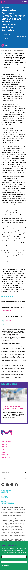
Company (4, 439)
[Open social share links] (2, 45)
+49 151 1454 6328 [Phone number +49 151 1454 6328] (10, 321)
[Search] (22, 2)
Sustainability (6, 441)
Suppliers (4, 454)
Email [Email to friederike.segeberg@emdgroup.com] (6, 324)
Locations (5, 460)
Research (4, 447)
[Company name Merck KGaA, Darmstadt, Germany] (3, 2)
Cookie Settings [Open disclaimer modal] (5, 565)
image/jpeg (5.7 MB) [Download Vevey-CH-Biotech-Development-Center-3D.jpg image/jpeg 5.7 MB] (6, 310)
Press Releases (5, 7)
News (3, 449)
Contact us (5, 457)
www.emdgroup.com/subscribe (8, 335)
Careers (4, 444)
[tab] (14, 467)
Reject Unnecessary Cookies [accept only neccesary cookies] (14, 561)
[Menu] (25, 2)
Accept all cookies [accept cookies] (14, 556)
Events (3, 452)
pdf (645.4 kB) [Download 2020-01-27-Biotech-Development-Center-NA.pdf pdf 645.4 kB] (5, 304)
